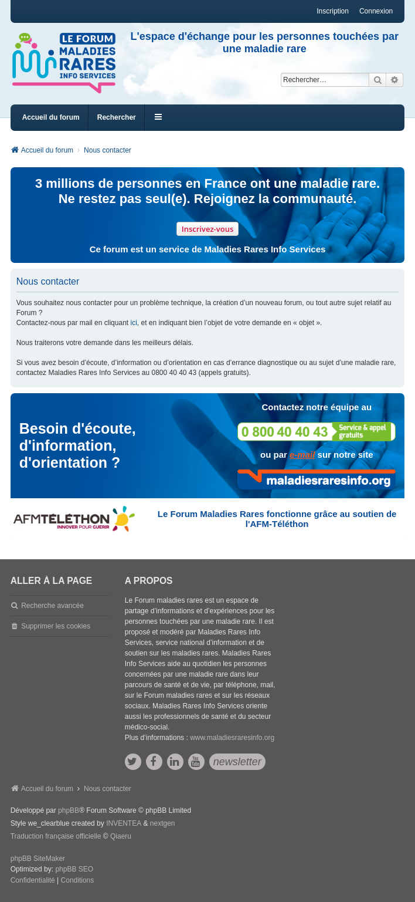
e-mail (302, 455)
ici (133, 323)
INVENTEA (123, 823)
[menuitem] (33, 880)
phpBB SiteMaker (38, 858)
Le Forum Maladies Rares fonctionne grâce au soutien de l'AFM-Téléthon (277, 519)
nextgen (162, 823)
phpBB (68, 810)
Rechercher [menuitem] (116, 117)
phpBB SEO (74, 869)
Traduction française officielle (56, 836)
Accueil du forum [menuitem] (51, 117)
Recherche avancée (52, 606)
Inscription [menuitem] (333, 11)
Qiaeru (120, 836)
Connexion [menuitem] (376, 11)
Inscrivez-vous (208, 229)
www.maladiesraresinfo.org (232, 738)
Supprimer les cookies (55, 626)
